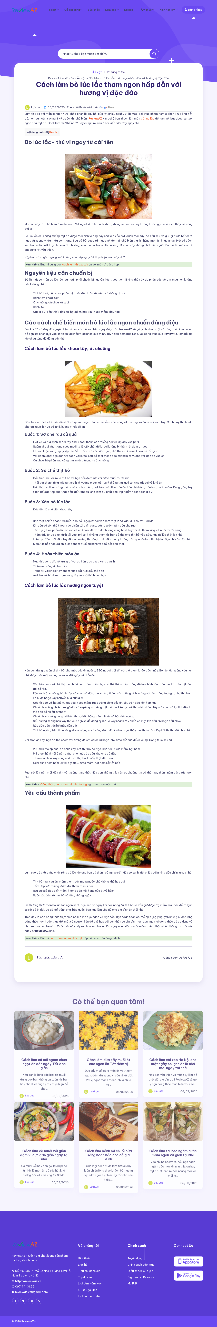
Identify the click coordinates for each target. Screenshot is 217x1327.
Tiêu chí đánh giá (89, 1271)
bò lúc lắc (147, 118)
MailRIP (132, 1283)
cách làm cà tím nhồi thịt (66, 938)
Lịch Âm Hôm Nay (90, 1283)
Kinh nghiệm (167, 9)
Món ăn (69, 78)
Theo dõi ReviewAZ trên (90, 107)
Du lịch (127, 9)
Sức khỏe (91, 9)
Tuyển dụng (135, 1258)
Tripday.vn (85, 1277)
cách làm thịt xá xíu (75, 264)
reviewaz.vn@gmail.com (31, 1292)
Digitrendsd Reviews (141, 1277)
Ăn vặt (81, 78)
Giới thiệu (84, 1258)
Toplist (48, 9)
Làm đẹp (109, 9)
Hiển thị (53, 132)
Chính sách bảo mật (141, 1264)
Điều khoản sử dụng (140, 1271)
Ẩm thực (145, 9)
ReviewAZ (54, 78)
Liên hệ (82, 1264)
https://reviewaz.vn (28, 1281)
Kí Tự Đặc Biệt (87, 1290)
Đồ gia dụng (69, 9)
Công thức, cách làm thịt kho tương (63, 784)
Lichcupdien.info (89, 1296)
